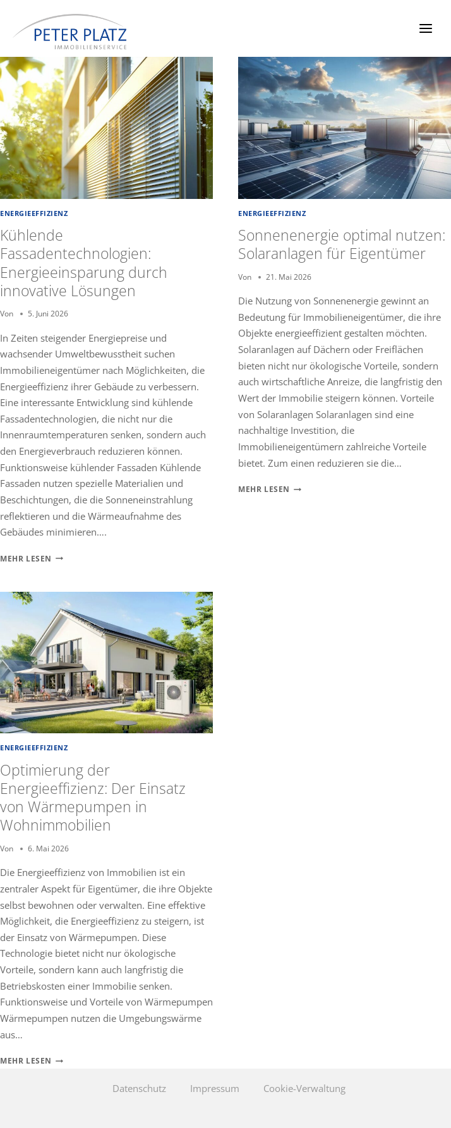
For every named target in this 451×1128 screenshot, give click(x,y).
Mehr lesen (31, 558)
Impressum (214, 1088)
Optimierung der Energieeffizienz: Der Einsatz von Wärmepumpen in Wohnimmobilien (93, 798)
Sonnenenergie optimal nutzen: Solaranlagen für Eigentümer (341, 244)
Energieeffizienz (34, 213)
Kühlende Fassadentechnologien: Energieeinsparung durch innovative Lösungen (83, 263)
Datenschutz (139, 1088)
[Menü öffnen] (425, 28)
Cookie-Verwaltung (304, 1088)
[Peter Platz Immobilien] (69, 31)
